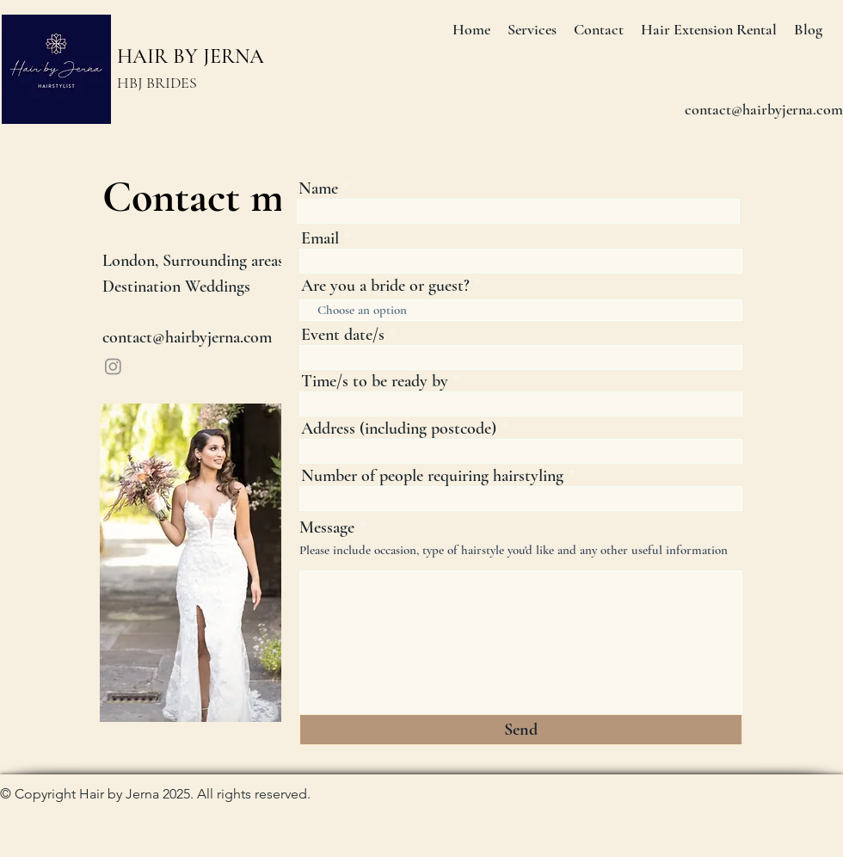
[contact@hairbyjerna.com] (764, 110)
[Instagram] (113, 366)
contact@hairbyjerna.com (187, 337)
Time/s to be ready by (374, 381)
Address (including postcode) (398, 428)
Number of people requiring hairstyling (432, 475)
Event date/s (343, 334)
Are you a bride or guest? (385, 285)
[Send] (520, 729)
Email (320, 238)
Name (318, 188)
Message (329, 527)
